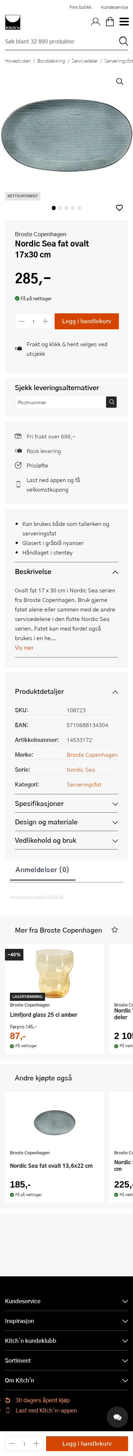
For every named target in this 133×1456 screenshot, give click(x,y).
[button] (119, 207)
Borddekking (51, 60)
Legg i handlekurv (86, 321)
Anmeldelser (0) (43, 869)
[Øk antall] (45, 321)
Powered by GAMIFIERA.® (36, 897)
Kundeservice (114, 7)
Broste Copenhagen (40, 234)
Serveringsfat (84, 784)
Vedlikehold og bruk (45, 840)
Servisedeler (85, 60)
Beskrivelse (33, 571)
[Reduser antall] (21, 321)
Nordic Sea (81, 769)
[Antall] (33, 321)
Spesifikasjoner (39, 803)
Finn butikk (80, 7)
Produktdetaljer (39, 691)
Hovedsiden (18, 60)
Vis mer (24, 647)
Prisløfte (37, 465)
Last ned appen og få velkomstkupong (53, 484)
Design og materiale (46, 822)
